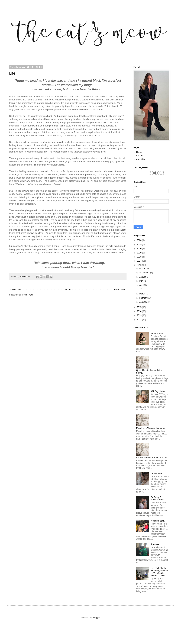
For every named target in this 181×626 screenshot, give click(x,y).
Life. (13, 73)
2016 (139, 265)
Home (68, 289)
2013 (139, 315)
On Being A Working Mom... (158, 498)
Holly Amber (25, 276)
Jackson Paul (157, 333)
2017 (139, 261)
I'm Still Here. (157, 473)
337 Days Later (158, 391)
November (144, 268)
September (144, 272)
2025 (139, 244)
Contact (139, 155)
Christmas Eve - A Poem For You (151, 457)
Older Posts (119, 289)
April (141, 285)
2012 (139, 319)
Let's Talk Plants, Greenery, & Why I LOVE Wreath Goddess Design (159, 572)
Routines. (155, 544)
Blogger (96, 617)
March (142, 294)
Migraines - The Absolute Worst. (151, 428)
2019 (139, 253)
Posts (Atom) (28, 295)
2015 (139, 307)
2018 (139, 257)
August (143, 277)
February (143, 298)
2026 (139, 240)
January (143, 302)
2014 (139, 311)
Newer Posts (16, 289)
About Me (140, 159)
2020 (139, 248)
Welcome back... (158, 521)
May (141, 281)
